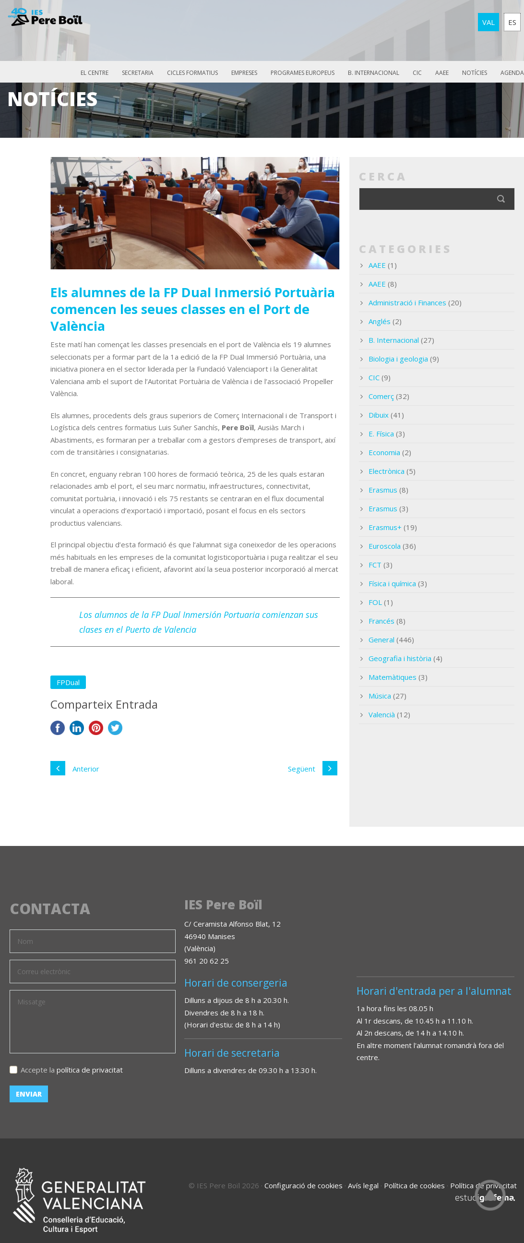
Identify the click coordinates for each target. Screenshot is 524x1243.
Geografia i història (400, 658)
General (381, 639)
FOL (375, 602)
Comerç (381, 396)
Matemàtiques (393, 677)
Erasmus (383, 490)
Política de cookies (414, 1185)
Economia (384, 452)
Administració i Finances (407, 302)
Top (490, 1195)
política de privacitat (90, 1069)
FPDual (68, 682)
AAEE (442, 73)
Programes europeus (302, 73)
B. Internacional (373, 73)
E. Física (381, 433)
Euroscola (385, 546)
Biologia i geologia (398, 358)
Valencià (382, 714)
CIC (417, 73)
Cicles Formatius (192, 73)
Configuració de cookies (303, 1185)
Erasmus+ (385, 527)
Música (380, 695)
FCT (375, 564)
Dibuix (379, 415)
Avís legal (363, 1185)
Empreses (244, 73)
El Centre (94, 73)
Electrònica (387, 471)
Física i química (392, 583)
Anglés (380, 321)
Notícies (474, 73)
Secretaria (138, 73)
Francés (381, 621)
